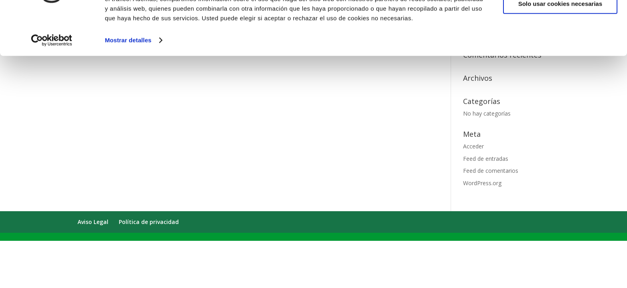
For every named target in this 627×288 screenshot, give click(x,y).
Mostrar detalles (128, 79)
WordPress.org (482, 183)
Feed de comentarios (490, 170)
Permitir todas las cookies (560, 19)
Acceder (473, 146)
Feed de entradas (485, 158)
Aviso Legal (93, 222)
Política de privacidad (149, 222)
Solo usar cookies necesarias (560, 43)
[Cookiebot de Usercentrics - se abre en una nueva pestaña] (52, 80)
